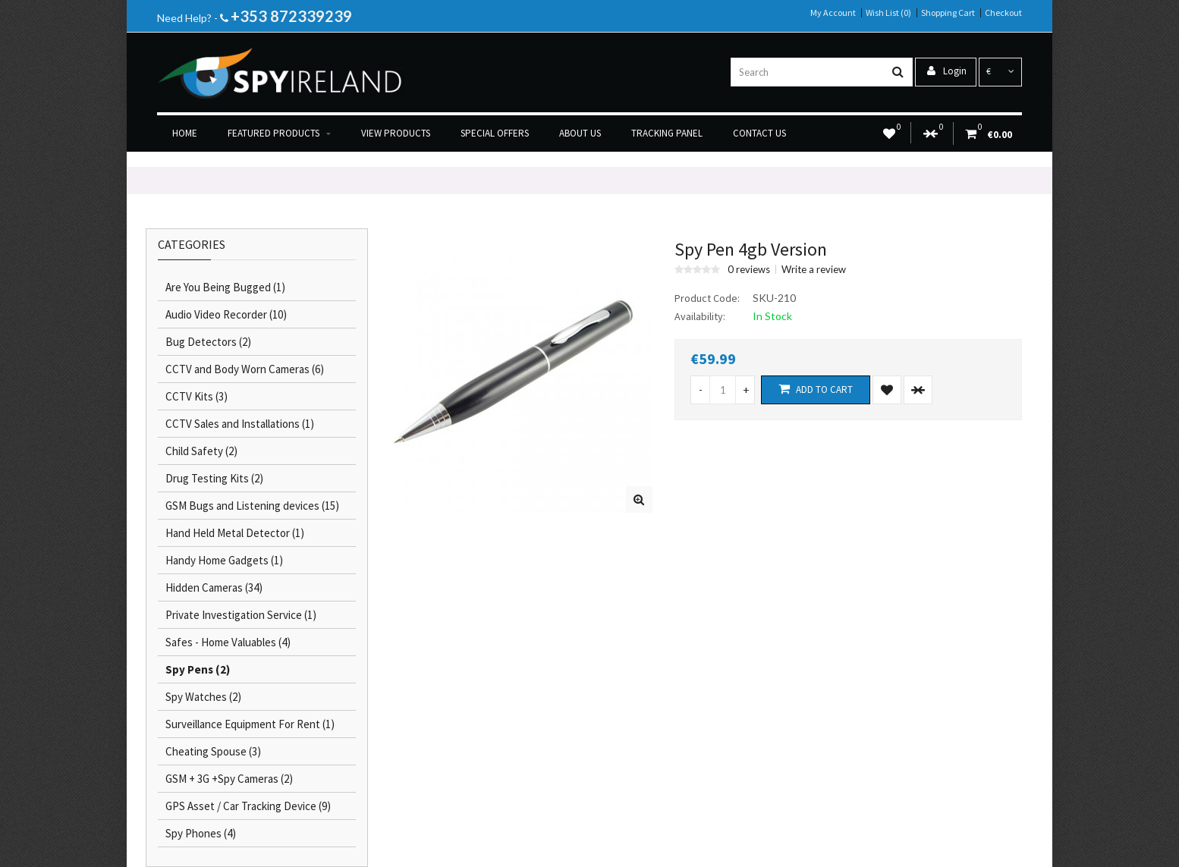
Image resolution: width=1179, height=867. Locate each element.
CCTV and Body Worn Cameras (244, 369)
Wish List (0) (888, 12)
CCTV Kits (196, 396)
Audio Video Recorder (226, 314)
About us (580, 133)
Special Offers (495, 133)
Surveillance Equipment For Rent (250, 724)
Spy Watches (203, 697)
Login (947, 70)
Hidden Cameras (214, 587)
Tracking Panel (667, 133)
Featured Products (279, 133)
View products (395, 133)
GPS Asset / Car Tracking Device (248, 806)
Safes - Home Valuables (228, 642)
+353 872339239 (291, 16)
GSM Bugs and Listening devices (252, 505)
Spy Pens (197, 669)
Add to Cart (815, 389)
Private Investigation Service (240, 615)
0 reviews (749, 269)
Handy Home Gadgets (224, 560)
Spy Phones (200, 833)
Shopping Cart (948, 12)
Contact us (759, 133)
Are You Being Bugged (225, 287)
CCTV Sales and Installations (239, 423)
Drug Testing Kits (214, 478)
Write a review (813, 269)
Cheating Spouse (213, 751)
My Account (833, 12)
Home (184, 133)
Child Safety (201, 451)
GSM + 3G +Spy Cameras (229, 778)
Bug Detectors (208, 342)
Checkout (1003, 12)
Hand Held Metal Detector (234, 533)
